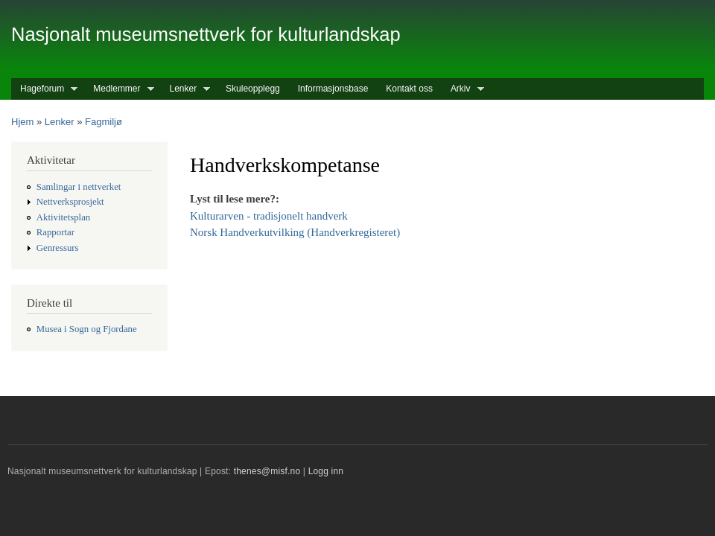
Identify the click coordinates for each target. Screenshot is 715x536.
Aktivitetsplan (63, 217)
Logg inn (326, 471)
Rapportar (55, 232)
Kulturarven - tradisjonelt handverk (269, 216)
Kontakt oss (409, 88)
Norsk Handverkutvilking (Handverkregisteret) (295, 232)
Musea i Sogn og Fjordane (86, 329)
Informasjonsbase (333, 88)
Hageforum (44, 89)
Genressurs (57, 248)
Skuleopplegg (253, 88)
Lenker (186, 89)
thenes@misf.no (267, 471)
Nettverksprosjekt (70, 202)
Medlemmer (118, 89)
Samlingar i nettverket (78, 187)
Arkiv (463, 89)
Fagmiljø (103, 121)
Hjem (22, 121)
